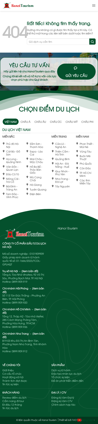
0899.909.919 (19, 281)
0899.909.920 (19, 302)
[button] (94, 5)
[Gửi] (92, 41)
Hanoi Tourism (67, 228)
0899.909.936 (19, 327)
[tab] (11, 122)
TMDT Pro (77, 419)
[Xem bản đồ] (29, 271)
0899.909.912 (19, 351)
